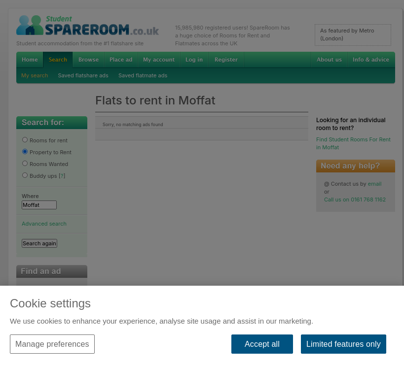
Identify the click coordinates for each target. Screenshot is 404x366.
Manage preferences (52, 344)
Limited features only (343, 344)
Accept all (262, 344)
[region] (202, 326)
